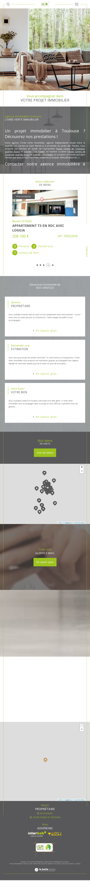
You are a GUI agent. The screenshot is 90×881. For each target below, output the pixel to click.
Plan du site (27, 865)
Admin (50, 865)
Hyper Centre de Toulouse (71, 148)
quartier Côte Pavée (34, 151)
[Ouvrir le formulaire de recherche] (8, 4)
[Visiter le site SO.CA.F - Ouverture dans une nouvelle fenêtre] (55, 835)
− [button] (82, 472)
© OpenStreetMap (79, 523)
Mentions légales (39, 865)
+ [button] (82, 468)
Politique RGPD (67, 865)
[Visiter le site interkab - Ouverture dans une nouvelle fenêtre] (37, 834)
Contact (86, 252)
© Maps (67, 523)
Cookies (77, 865)
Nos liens (57, 865)
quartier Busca (12, 151)
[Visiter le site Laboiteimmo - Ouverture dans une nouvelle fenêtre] (45, 873)
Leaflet (60, 523)
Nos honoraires (16, 865)
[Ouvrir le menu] (76, 4)
